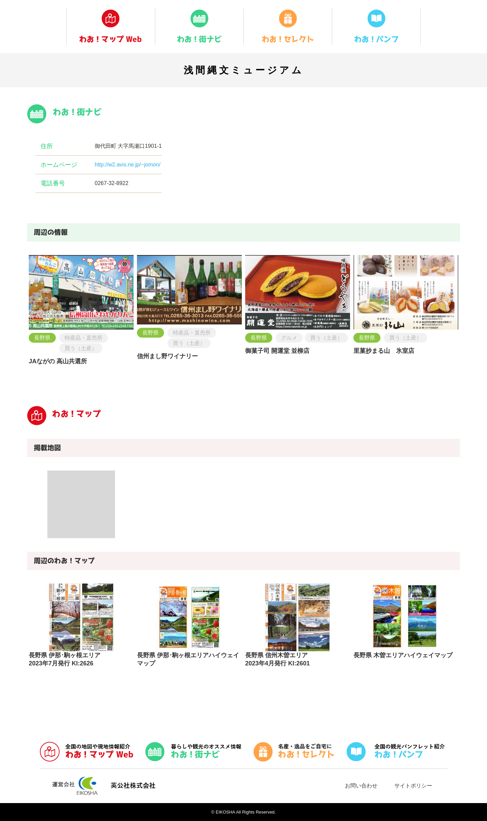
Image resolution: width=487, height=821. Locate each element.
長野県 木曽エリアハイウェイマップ (403, 655)
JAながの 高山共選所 (58, 361)
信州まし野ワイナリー (167, 356)
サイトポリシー (413, 786)
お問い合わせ (361, 786)
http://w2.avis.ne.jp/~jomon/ (127, 164)
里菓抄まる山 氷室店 (383, 350)
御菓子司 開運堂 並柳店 (277, 350)
